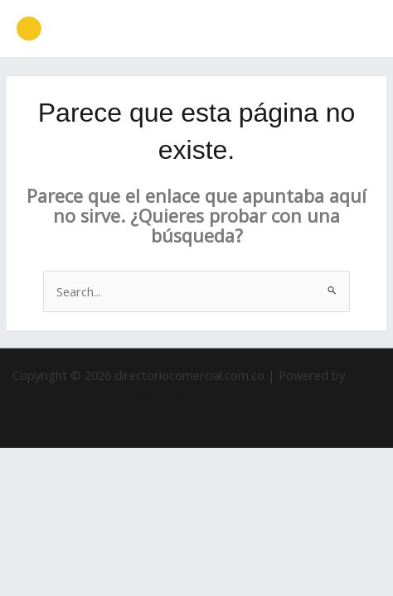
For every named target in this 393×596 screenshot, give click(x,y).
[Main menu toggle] (359, 29)
